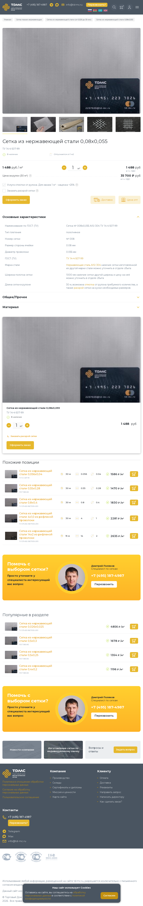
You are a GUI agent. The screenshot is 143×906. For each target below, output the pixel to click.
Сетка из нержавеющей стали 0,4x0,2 (35, 667)
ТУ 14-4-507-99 (74, 258)
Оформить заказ (16, 199)
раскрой (79, 287)
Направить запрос (110, 792)
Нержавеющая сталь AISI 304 (83, 265)
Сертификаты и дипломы (67, 787)
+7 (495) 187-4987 (37, 4)
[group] (71, 71)
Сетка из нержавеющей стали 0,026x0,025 (35, 625)
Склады (57, 782)
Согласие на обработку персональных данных (16, 791)
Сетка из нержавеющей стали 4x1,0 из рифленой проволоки (36, 517)
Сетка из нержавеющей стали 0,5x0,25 (35, 653)
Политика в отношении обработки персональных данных (23, 783)
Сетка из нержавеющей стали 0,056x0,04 (35, 472)
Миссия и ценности (64, 792)
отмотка (89, 284)
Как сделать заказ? (111, 801)
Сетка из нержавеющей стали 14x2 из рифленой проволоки (36, 534)
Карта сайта (60, 796)
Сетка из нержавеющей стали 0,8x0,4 (35, 501)
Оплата (104, 778)
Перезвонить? (97, 4)
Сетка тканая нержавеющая (29, 19)
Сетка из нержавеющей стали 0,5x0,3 (35, 639)
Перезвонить (104, 584)
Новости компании (22, 749)
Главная (7, 19)
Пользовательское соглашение (20, 797)
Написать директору (112, 796)
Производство (61, 778)
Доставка (105, 782)
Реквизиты (106, 787)
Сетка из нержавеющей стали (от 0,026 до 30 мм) (69, 19)
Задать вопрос (125, 749)
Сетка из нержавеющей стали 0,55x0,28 (35, 487)
